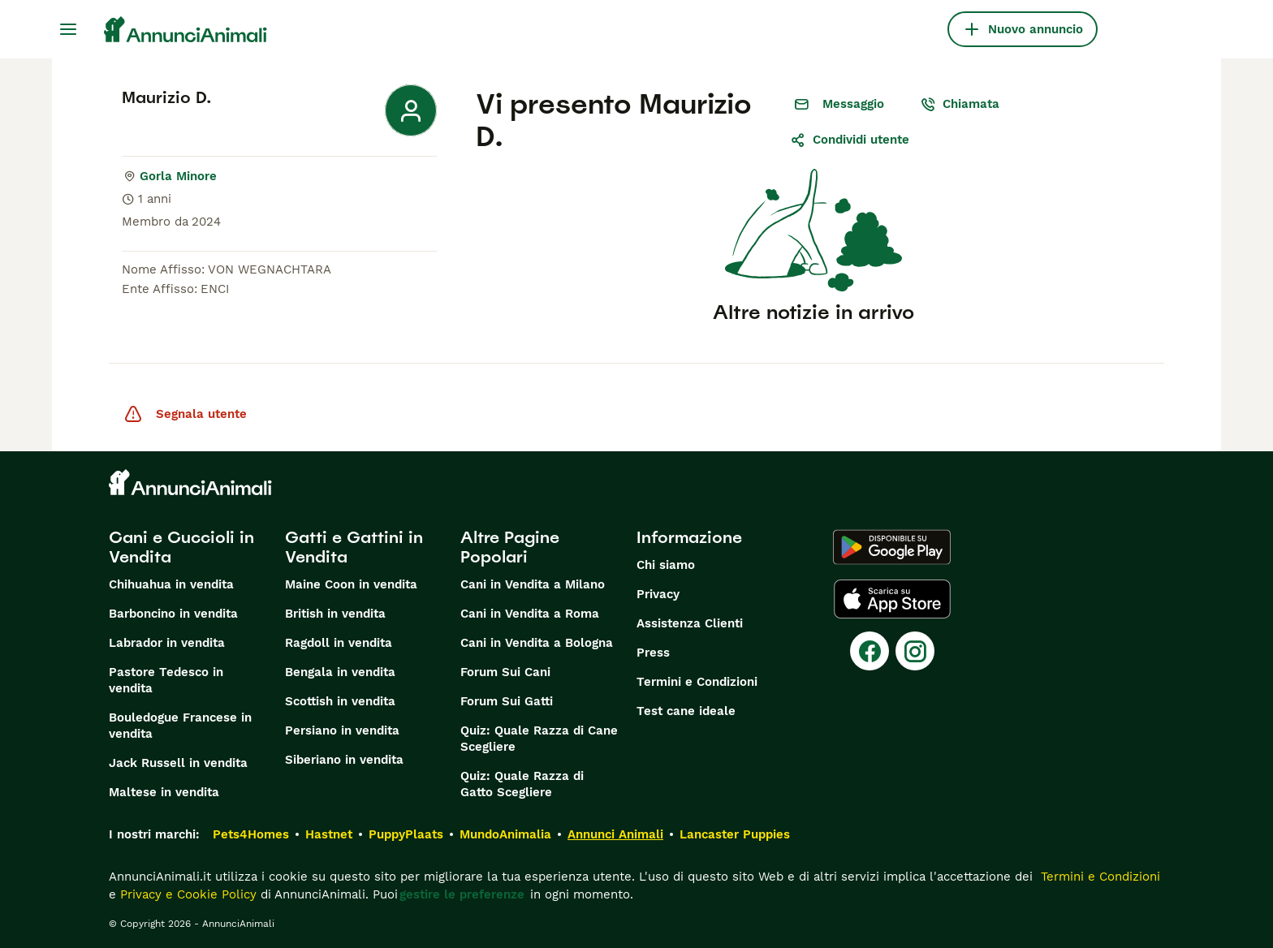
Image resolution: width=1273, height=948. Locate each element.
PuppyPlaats (406, 834)
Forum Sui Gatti (506, 701)
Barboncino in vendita (173, 613)
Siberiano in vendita (344, 759)
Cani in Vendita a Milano (532, 584)
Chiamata (959, 104)
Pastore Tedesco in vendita (166, 680)
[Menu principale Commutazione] (68, 29)
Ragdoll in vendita (338, 643)
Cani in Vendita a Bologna (536, 643)
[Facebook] (869, 650)
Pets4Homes (251, 834)
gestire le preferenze (461, 894)
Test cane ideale (686, 711)
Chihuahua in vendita (171, 584)
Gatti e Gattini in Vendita (354, 547)
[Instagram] (914, 650)
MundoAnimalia (505, 834)
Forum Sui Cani (505, 672)
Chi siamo (665, 565)
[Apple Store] (892, 599)
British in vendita (335, 613)
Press (653, 652)
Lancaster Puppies (735, 834)
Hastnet (328, 834)
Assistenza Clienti (689, 623)
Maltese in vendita (164, 792)
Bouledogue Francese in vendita (180, 725)
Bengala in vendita (340, 672)
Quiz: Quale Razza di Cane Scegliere (539, 738)
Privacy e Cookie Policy (186, 894)
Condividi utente (849, 139)
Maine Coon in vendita (351, 584)
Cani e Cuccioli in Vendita (181, 547)
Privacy (658, 594)
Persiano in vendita (342, 730)
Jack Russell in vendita (178, 763)
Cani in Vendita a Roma (529, 613)
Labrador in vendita (167, 643)
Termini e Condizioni (696, 681)
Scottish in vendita (340, 701)
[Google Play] (892, 547)
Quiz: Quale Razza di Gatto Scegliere (522, 784)
